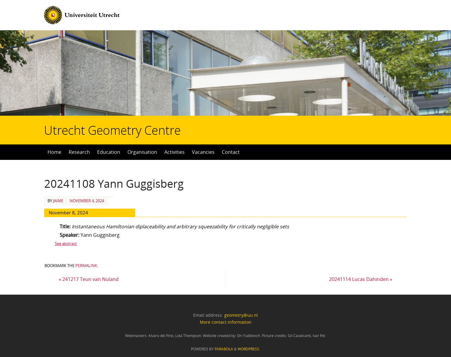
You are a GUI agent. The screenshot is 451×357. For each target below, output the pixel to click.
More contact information (226, 322)
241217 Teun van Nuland (89, 279)
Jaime (58, 200)
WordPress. (249, 349)
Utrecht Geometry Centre (76, 111)
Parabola (224, 349)
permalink (86, 265)
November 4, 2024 (87, 200)
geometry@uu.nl (241, 315)
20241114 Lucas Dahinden (360, 279)
